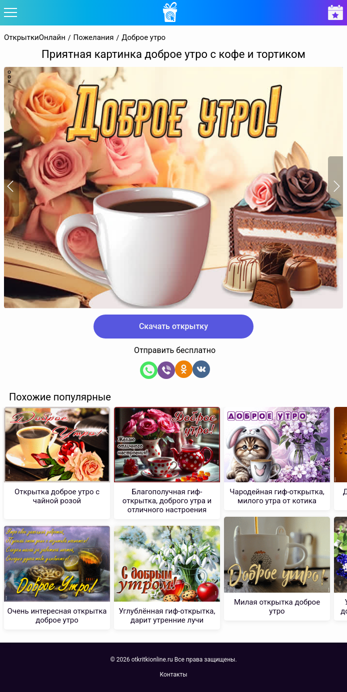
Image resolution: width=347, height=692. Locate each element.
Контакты (173, 674)
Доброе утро (144, 37)
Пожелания (94, 37)
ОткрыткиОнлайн (35, 37)
